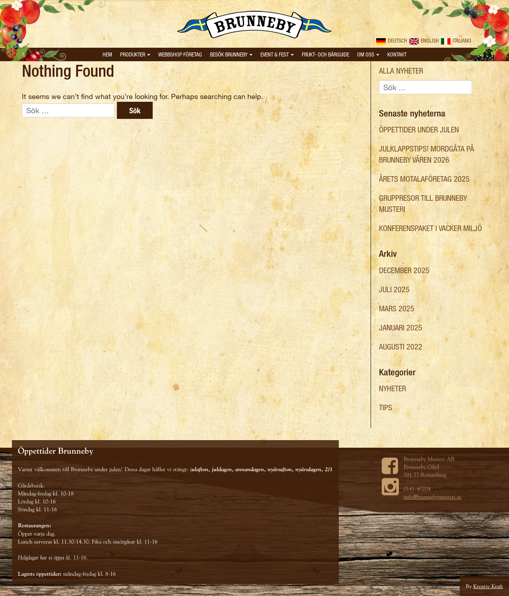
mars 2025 (396, 308)
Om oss (368, 54)
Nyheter (392, 388)
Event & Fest (277, 54)
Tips (385, 407)
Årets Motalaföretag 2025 (424, 178)
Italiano (456, 40)
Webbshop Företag (180, 54)
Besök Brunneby (231, 54)
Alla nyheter (401, 70)
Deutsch (391, 40)
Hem (107, 54)
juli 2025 (394, 289)
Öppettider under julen (419, 129)
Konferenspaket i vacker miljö (430, 228)
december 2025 (404, 270)
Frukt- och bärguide (325, 54)
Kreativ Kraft (488, 586)
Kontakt (396, 54)
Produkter (135, 54)
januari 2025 (400, 327)
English (424, 40)
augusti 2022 (400, 346)
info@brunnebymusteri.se (432, 496)
